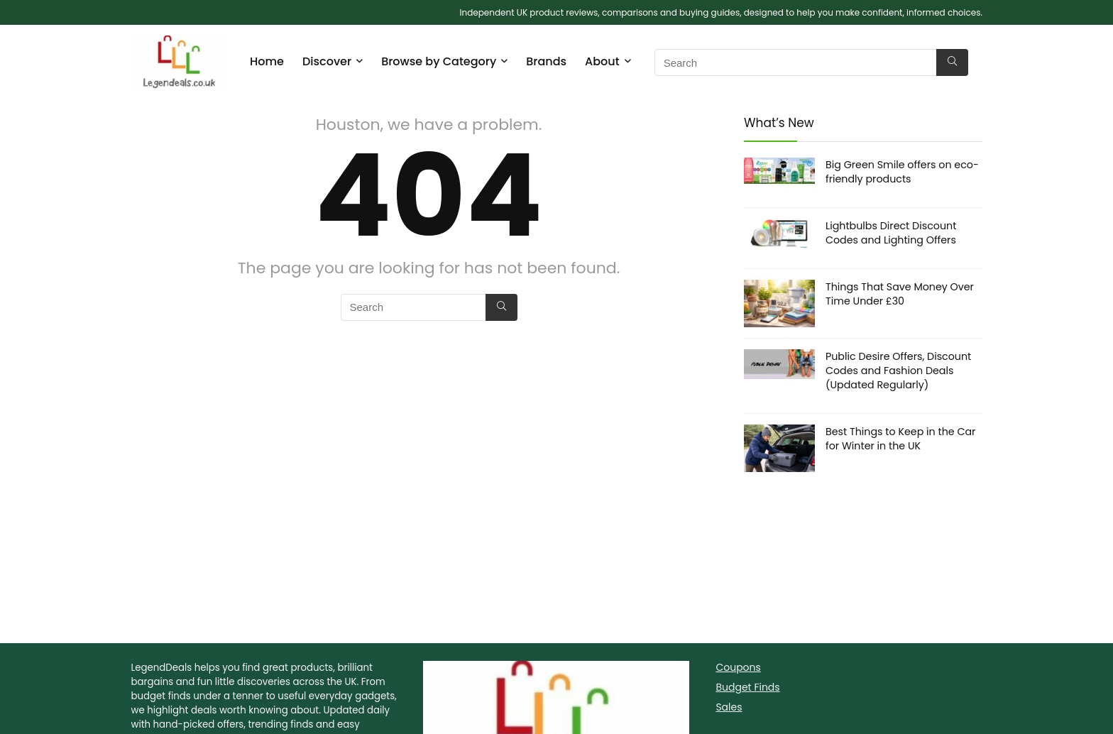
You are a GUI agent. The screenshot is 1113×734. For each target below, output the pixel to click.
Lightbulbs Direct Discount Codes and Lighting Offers (891, 233)
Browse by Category (438, 61)
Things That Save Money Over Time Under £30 (900, 294)
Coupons (738, 667)
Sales (729, 707)
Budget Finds (747, 687)
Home (267, 61)
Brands (546, 61)
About (602, 61)
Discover (326, 61)
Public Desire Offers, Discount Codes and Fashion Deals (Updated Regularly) (898, 370)
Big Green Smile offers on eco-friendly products (902, 172)
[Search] (952, 62)
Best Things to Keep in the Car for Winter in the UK (900, 438)
